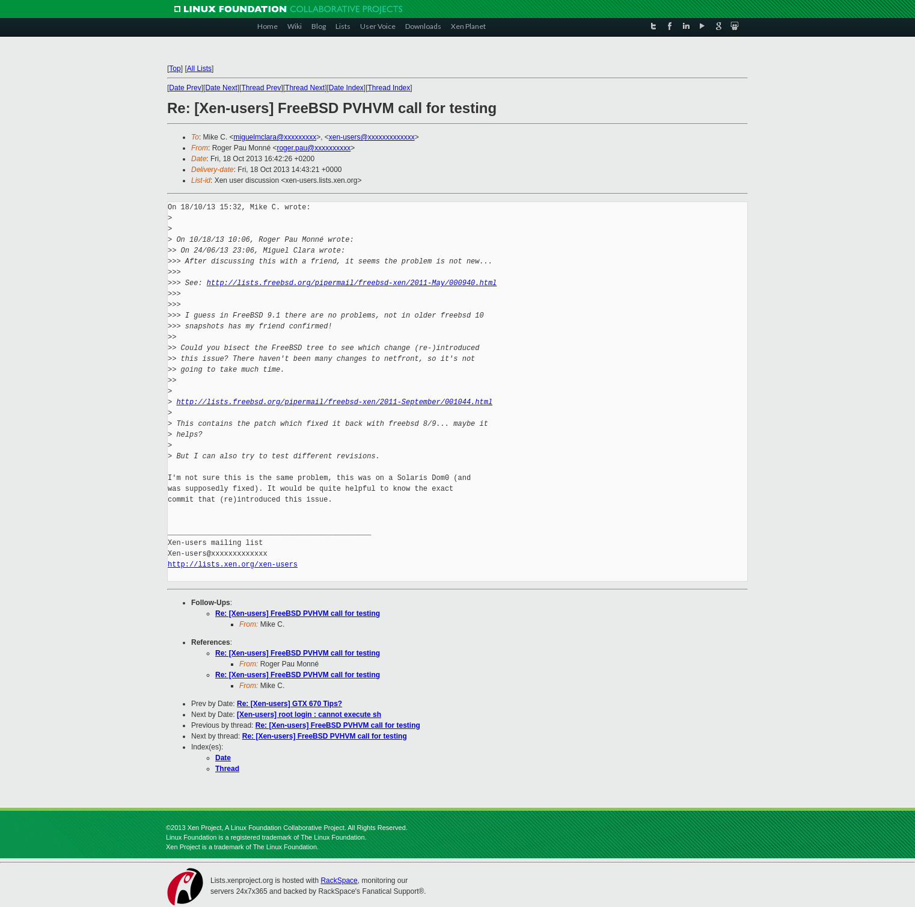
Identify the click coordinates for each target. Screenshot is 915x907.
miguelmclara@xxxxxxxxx (275, 137)
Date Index (346, 88)
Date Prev (185, 88)
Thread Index (389, 88)
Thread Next (305, 88)
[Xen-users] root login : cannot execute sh (309, 714)
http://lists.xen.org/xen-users (233, 564)
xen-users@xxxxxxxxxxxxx (372, 137)
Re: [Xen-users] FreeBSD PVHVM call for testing (297, 613)
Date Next (221, 88)
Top (174, 68)
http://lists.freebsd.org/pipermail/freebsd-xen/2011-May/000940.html (352, 283)
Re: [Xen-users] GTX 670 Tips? (289, 703)
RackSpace (338, 880)
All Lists (199, 68)
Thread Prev (261, 88)
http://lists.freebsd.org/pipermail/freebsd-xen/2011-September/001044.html (334, 402)
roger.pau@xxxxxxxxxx (313, 148)
